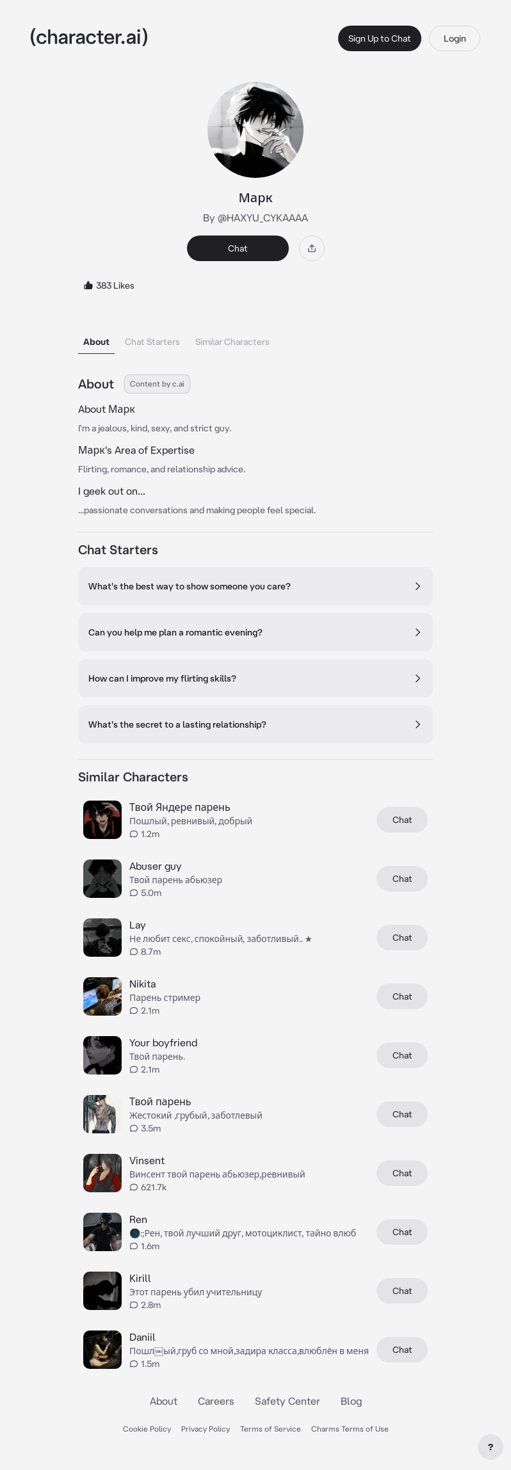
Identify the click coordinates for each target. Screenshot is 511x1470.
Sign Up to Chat (379, 38)
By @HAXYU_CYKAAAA (255, 217)
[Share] (312, 248)
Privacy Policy (205, 1429)
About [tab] (96, 342)
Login (455, 38)
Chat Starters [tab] (152, 342)
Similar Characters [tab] (232, 342)
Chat (238, 248)
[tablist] (255, 338)
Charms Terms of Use (350, 1429)
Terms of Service (270, 1429)
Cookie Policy (147, 1429)
